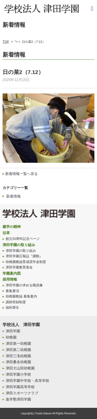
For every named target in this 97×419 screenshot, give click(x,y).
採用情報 (10, 279)
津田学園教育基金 (19, 267)
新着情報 (13, 196)
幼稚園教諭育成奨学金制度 (26, 262)
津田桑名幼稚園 (18, 362)
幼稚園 (11, 337)
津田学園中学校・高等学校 (27, 381)
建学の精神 (12, 227)
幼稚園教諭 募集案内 (21, 296)
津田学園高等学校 (20, 387)
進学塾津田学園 (18, 399)
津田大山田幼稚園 (20, 368)
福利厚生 (12, 307)
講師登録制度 (16, 302)
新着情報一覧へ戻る (21, 174)
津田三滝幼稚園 (18, 356)
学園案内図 (12, 273)
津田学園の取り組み (19, 245)
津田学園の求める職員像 (24, 285)
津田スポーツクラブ (22, 393)
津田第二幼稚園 (18, 350)
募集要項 (12, 291)
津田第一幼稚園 (18, 343)
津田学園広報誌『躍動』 (24, 256)
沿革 (6, 233)
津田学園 (13, 331)
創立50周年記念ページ (23, 239)
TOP (6, 42)
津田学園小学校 (18, 374)
